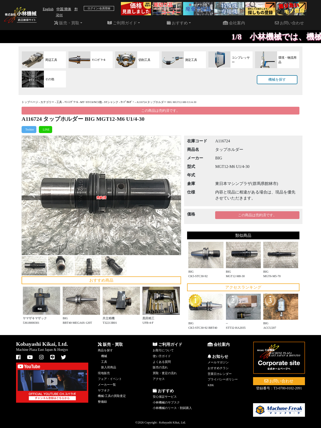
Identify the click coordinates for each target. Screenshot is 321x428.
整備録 (102, 401)
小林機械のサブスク (166, 402)
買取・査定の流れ (165, 373)
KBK (211, 385)
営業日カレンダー (220, 374)
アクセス (159, 379)
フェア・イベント (110, 379)
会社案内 (234, 23)
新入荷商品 (108, 367)
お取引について (163, 350)
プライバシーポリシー (223, 379)
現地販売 (104, 373)
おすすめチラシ (218, 368)
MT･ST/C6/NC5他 (91, 101)
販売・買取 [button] (66, 23)
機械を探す (277, 79)
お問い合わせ (289, 23)
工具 (59, 101)
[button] (33, 195)
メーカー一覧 (107, 384)
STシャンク (111, 101)
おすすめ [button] (177, 23)
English (48, 9)
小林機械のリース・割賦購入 (172, 408)
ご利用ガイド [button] (122, 23)
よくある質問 (162, 362)
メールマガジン (218, 362)
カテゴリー (47, 101)
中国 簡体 (63, 9)
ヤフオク (104, 390)
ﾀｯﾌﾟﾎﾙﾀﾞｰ (127, 101)
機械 (104, 356)
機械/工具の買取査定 (112, 396)
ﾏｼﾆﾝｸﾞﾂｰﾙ (71, 101)
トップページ (30, 101)
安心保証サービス (165, 396)
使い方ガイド (162, 356)
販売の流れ (160, 367)
